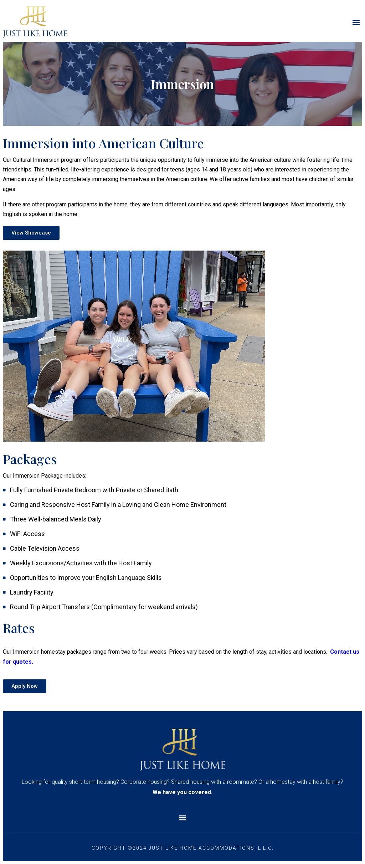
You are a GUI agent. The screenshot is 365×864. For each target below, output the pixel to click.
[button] (356, 22)
